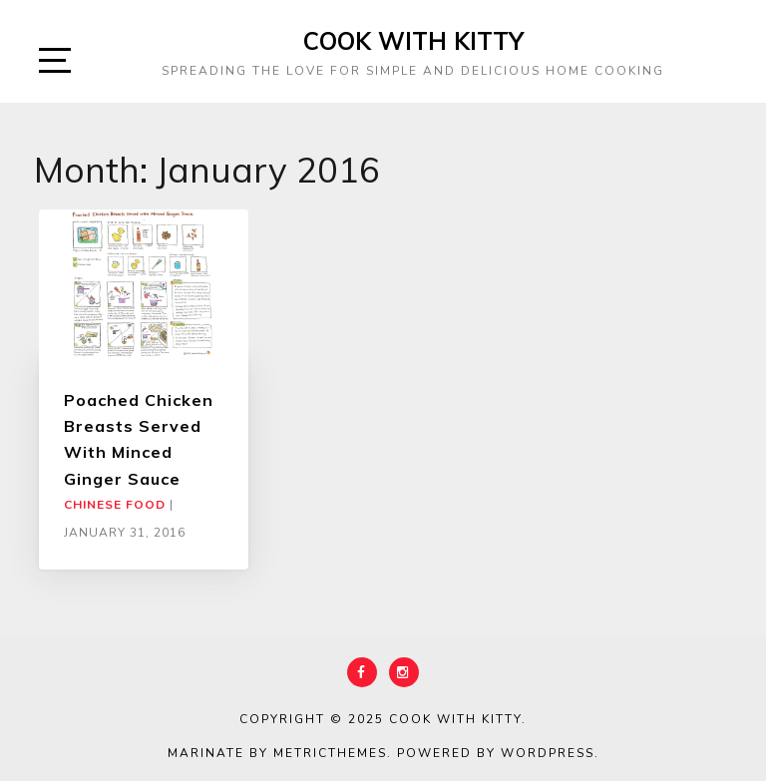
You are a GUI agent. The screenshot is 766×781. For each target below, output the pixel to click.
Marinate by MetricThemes (277, 753)
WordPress (547, 753)
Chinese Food (115, 505)
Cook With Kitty (413, 41)
